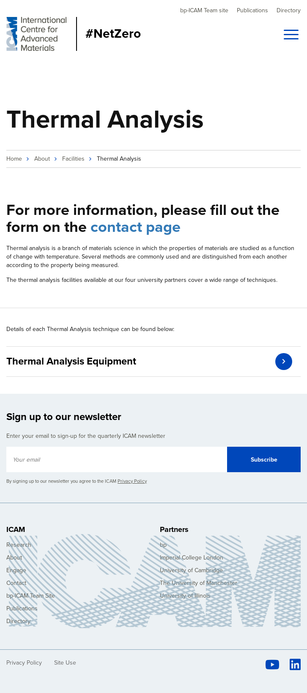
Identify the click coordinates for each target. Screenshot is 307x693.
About (42, 158)
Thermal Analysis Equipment (71, 361)
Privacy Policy (132, 481)
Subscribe (264, 459)
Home (14, 158)
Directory (289, 10)
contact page (135, 227)
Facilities (73, 158)
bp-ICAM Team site (204, 10)
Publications (252, 10)
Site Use (65, 662)
